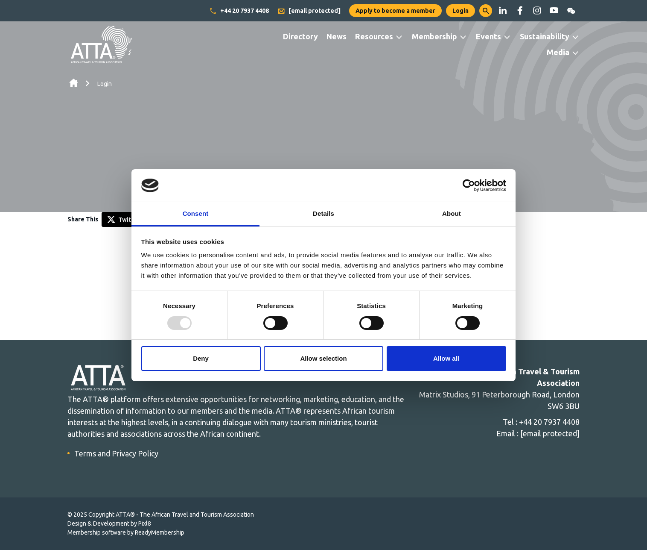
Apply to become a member (395, 10)
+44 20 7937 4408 (239, 11)
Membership (434, 36)
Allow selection (323, 358)
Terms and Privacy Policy (116, 453)
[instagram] (536, 10)
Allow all (446, 358)
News (336, 36)
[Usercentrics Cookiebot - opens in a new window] (468, 185)
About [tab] (451, 213)
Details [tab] (323, 213)
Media (558, 52)
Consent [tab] (196, 213)
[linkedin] (502, 10)
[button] (485, 10)
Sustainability (544, 36)
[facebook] (519, 10)
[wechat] (571, 10)
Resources (374, 36)
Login (460, 10)
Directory (300, 36)
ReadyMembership (159, 532)
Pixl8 (144, 523)
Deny (201, 358)
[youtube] (553, 10)
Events (488, 36)
